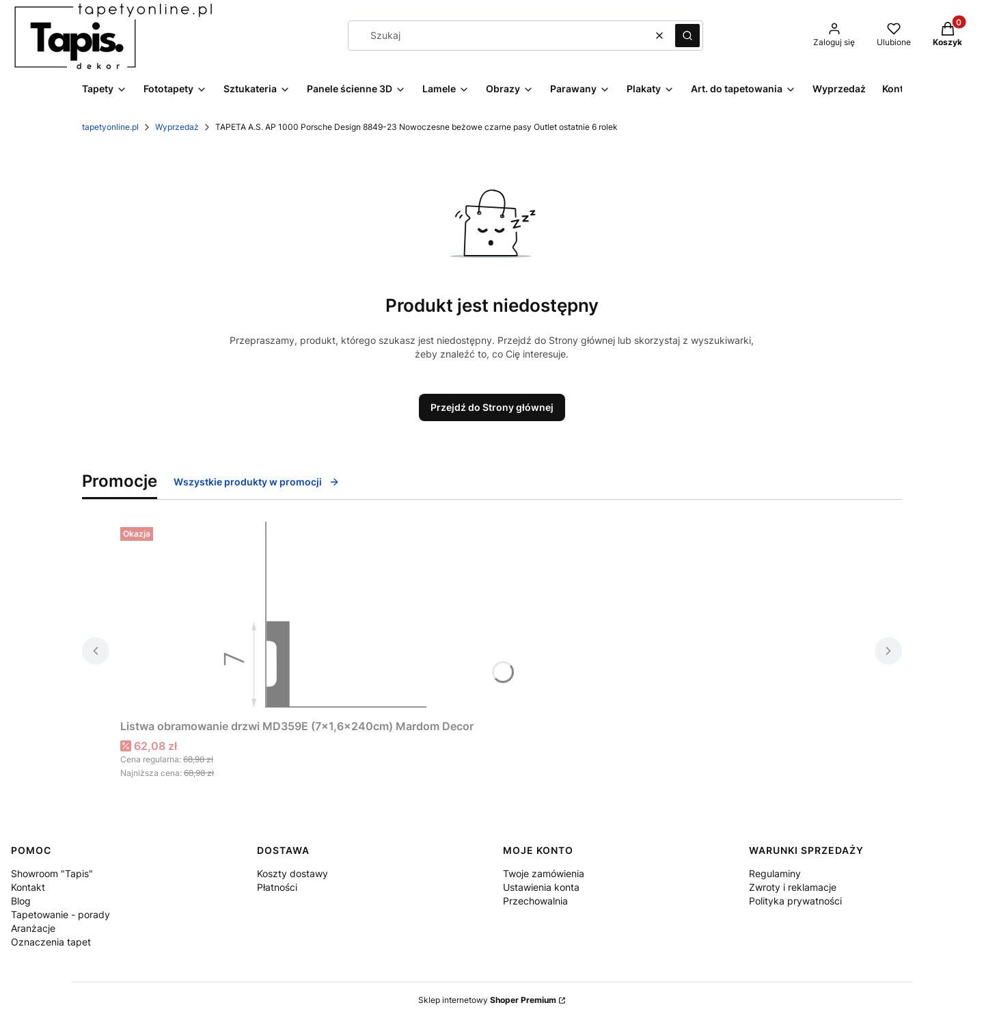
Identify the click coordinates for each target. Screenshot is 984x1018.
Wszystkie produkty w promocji (257, 481)
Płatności (277, 887)
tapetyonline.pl (110, 127)
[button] (687, 35)
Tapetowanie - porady (60, 914)
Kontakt (28, 887)
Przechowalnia (535, 901)
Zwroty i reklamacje (792, 887)
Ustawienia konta (541, 887)
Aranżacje (33, 928)
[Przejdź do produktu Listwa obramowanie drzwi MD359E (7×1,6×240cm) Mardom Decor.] (325, 617)
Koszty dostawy (292, 873)
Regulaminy (775, 873)
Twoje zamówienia (543, 873)
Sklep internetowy (487, 1000)
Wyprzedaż (177, 127)
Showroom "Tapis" (52, 873)
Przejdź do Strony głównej (492, 407)
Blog (21, 901)
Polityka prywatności (795, 901)
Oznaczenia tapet (51, 942)
